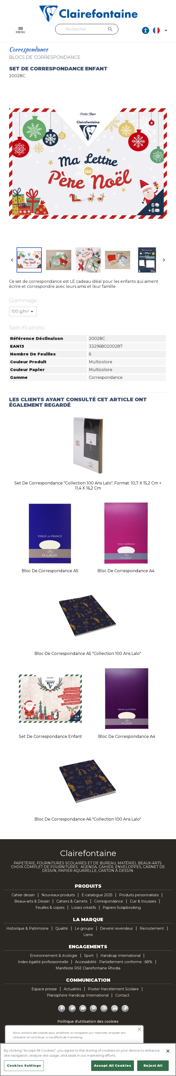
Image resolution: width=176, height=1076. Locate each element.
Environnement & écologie (53, 955)
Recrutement (152, 928)
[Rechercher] (86, 29)
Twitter (72, 1009)
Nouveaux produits (58, 895)
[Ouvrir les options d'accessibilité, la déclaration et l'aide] (145, 30)
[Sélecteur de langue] (161, 30)
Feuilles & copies (50, 907)
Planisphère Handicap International (78, 995)
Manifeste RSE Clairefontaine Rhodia (88, 968)
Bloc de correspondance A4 (125, 570)
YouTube (83, 1009)
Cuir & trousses (143, 901)
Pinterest (93, 1009)
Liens (88, 934)
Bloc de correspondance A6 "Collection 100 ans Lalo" (87, 819)
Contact (122, 995)
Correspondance (108, 901)
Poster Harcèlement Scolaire (113, 989)
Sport (89, 955)
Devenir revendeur (116, 928)
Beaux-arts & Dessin (32, 901)
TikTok (125, 1009)
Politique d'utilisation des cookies (88, 1021)
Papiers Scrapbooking (122, 907)
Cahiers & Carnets (71, 901)
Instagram (104, 1009)
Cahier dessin (23, 895)
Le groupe (84, 928)
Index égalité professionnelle (43, 962)
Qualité (61, 928)
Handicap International (120, 955)
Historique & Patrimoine (27, 928)
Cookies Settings (24, 1065)
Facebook (62, 1009)
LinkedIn (115, 1009)
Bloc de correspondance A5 (50, 570)
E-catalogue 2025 (97, 895)
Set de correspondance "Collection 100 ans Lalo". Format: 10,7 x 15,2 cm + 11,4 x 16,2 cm (87, 485)
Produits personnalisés (139, 895)
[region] (88, 1059)
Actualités (72, 989)
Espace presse (44, 989)
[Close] (167, 1051)
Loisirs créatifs (83, 907)
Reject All (153, 1065)
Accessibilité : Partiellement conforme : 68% (113, 962)
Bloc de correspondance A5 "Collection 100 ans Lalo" (87, 653)
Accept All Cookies (112, 1065)
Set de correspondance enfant (50, 736)
